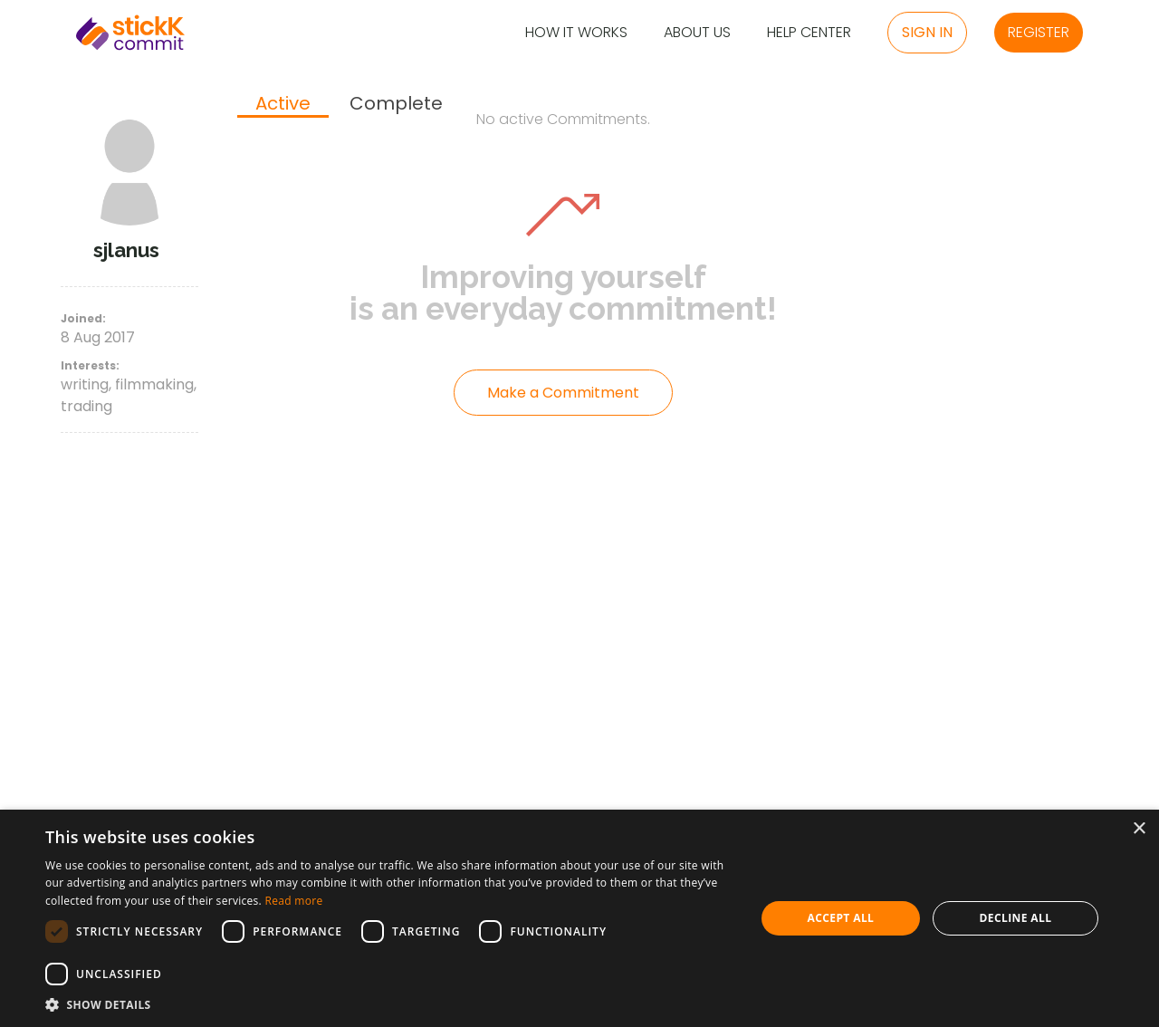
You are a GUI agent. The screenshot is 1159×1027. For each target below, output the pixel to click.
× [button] (1138, 829)
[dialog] (579, 918)
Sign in (927, 32)
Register (1038, 32)
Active (283, 104)
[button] (389, 1004)
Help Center (809, 33)
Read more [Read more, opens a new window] (293, 900)
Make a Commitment (563, 392)
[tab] (283, 105)
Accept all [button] (841, 918)
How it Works (576, 33)
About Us (697, 33)
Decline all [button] (1016, 918)
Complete (396, 103)
